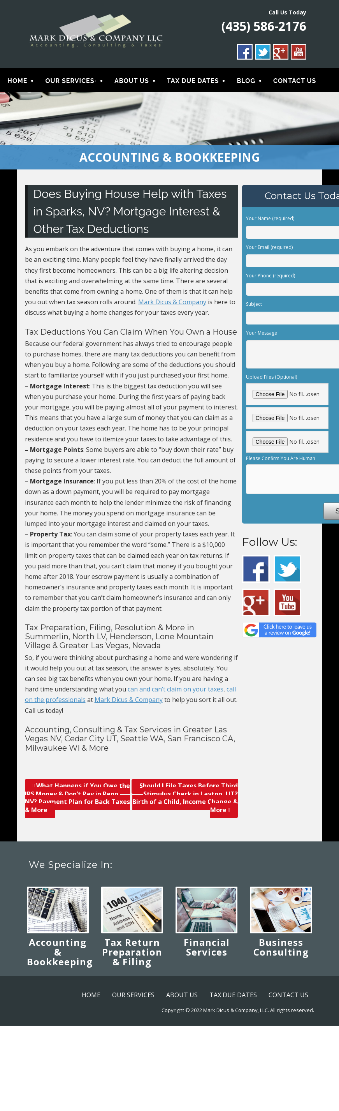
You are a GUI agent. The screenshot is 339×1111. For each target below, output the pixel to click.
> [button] (329, 129)
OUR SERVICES (69, 81)
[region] (169, 131)
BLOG (246, 81)
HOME (17, 81)
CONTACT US (294, 81)
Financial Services (207, 947)
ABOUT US (131, 81)
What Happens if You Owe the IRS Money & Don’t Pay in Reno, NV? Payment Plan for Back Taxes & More (77, 797)
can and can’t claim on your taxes (175, 689)
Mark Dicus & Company (172, 302)
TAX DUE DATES (193, 81)
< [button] (10, 129)
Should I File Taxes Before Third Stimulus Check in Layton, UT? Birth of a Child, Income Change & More (185, 797)
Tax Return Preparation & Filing (132, 952)
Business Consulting (281, 947)
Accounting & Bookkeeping (60, 952)
